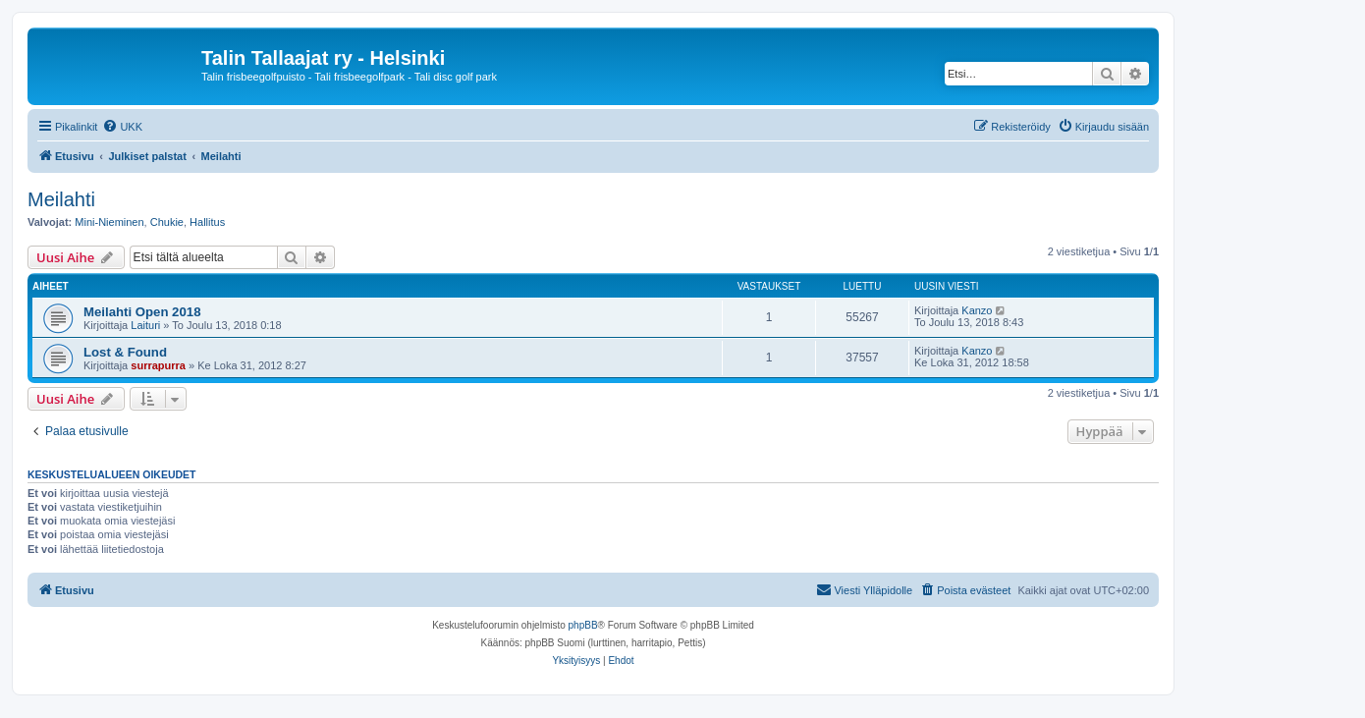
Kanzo (976, 310)
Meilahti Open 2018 (141, 311)
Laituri (145, 325)
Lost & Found (125, 352)
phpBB (583, 625)
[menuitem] (122, 126)
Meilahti (61, 199)
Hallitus (207, 222)
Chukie (167, 222)
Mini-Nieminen (109, 222)
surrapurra (158, 365)
